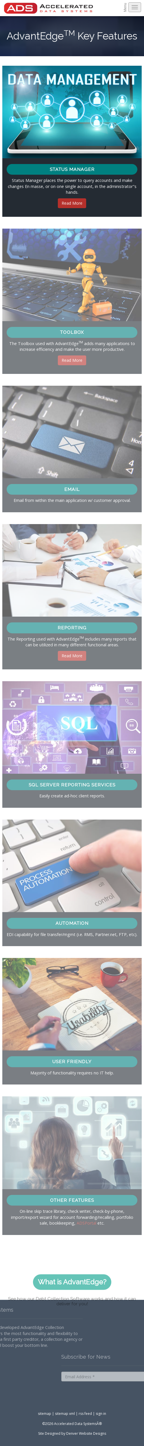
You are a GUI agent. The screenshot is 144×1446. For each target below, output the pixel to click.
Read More (72, 203)
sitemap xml (65, 1413)
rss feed (85, 1413)
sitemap (44, 1413)
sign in (101, 1413)
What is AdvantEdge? (72, 1296)
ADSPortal (86, 1223)
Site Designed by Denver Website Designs (72, 1433)
